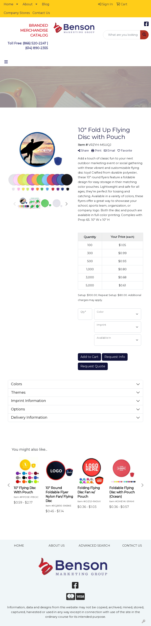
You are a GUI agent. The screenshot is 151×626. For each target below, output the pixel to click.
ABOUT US (57, 545)
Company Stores (17, 13)
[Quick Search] (121, 34)
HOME (19, 545)
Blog (45, 4)
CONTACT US (132, 545)
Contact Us (41, 13)
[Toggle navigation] (6, 62)
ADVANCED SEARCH (94, 545)
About (28, 4)
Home (8, 4)
